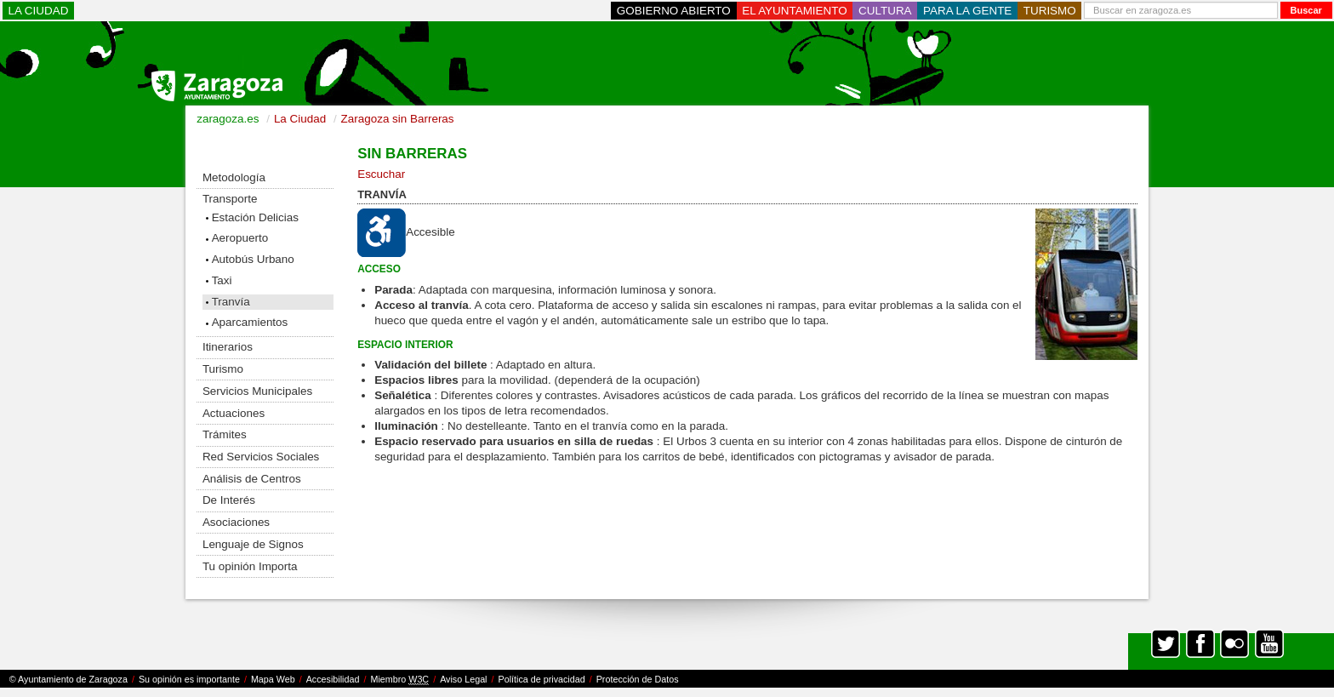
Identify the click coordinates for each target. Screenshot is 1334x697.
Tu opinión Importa (250, 566)
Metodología (233, 177)
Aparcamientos (250, 322)
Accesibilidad (333, 679)
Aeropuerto (240, 237)
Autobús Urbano (253, 259)
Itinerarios (227, 346)
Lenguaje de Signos (253, 544)
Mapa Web (273, 679)
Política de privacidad (542, 679)
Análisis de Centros (251, 478)
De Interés (228, 500)
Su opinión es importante (189, 679)
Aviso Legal (463, 679)
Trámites (224, 434)
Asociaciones (236, 522)
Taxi (222, 280)
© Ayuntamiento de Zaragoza (68, 679)
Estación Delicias (255, 217)
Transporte (229, 198)
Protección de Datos (637, 679)
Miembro (399, 679)
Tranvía (231, 301)
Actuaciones (233, 413)
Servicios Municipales (257, 391)
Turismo (222, 369)
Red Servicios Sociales (260, 456)
